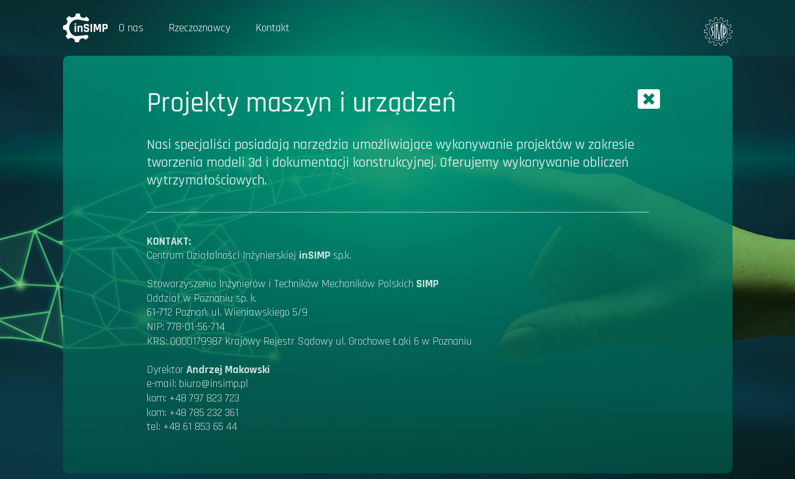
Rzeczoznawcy (199, 28)
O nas (131, 28)
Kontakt (273, 28)
